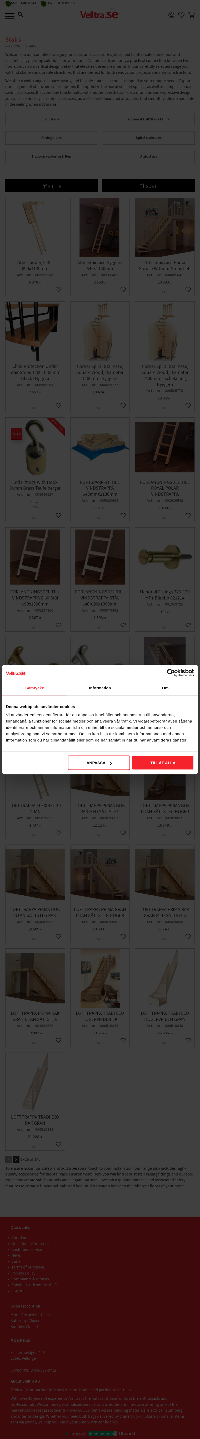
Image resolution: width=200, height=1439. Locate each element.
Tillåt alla (163, 762)
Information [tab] (100, 688)
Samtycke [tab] (35, 688)
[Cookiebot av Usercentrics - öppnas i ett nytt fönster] (171, 673)
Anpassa (99, 762)
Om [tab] (165, 688)
